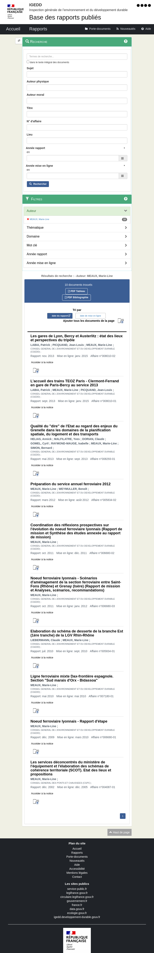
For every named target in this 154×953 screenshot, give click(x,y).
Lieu (29, 134)
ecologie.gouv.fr (77, 913)
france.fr (77, 905)
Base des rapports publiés (65, 17)
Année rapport (37, 254)
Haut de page (119, 832)
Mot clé (32, 245)
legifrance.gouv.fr (77, 892)
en (28, 152)
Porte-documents (77, 856)
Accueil (76, 848)
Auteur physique (38, 81)
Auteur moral (35, 94)
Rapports (77, 852)
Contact (77, 876)
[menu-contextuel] (28, 62)
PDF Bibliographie (76, 297)
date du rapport (60, 316)
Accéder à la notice (42, 362)
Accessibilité (77, 868)
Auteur (31, 211)
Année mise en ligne (41, 263)
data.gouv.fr (77, 909)
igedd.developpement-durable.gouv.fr (77, 917)
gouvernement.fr (77, 901)
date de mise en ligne (90, 316)
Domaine (33, 236)
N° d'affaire (34, 121)
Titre (30, 108)
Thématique (35, 227)
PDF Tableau (76, 291)
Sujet (30, 68)
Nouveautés (77, 860)
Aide (77, 864)
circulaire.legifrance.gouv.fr (77, 897)
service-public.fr (77, 888)
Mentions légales (76, 872)
